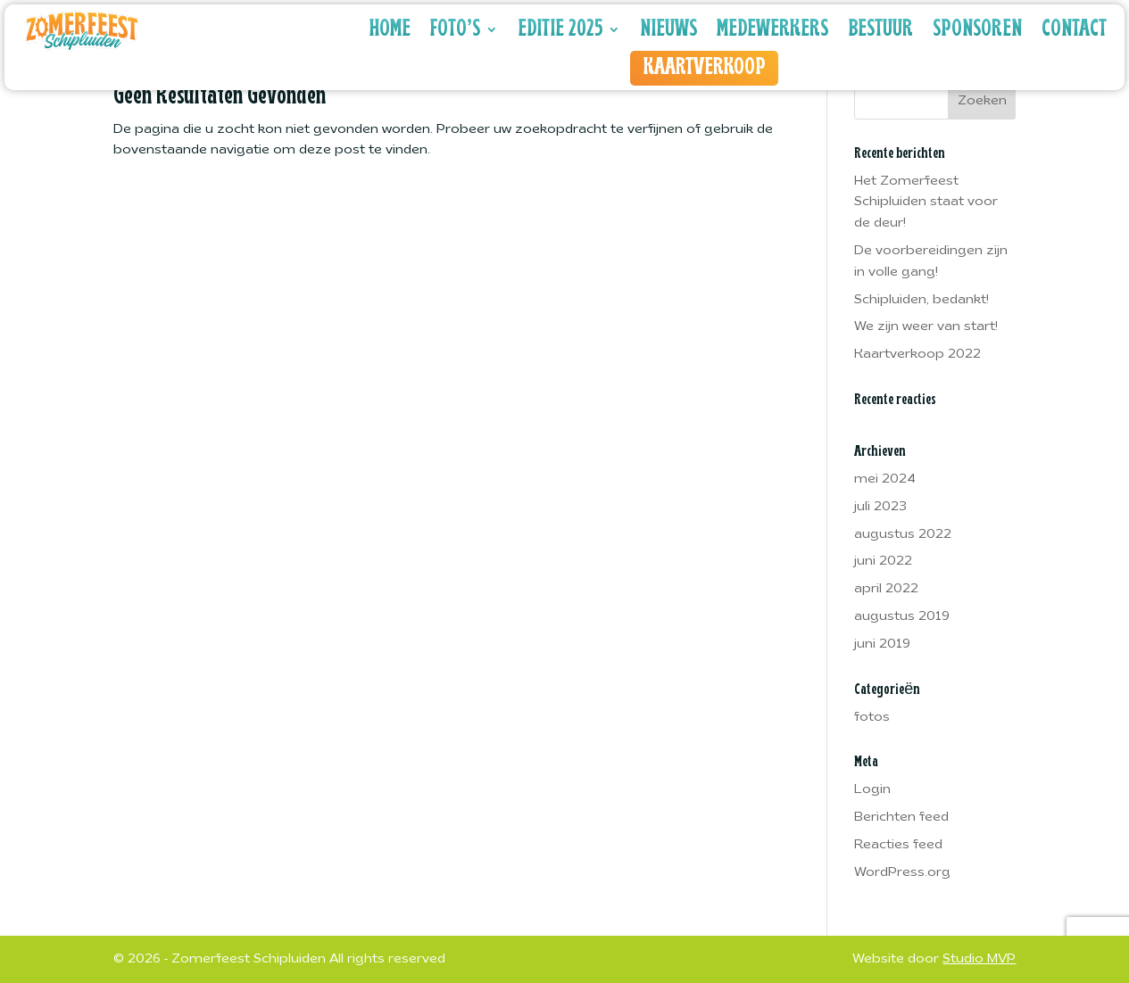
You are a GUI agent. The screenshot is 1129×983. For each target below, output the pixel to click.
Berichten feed (901, 817)
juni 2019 (882, 644)
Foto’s (455, 29)
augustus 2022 (902, 534)
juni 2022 (883, 561)
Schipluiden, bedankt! (921, 300)
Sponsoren (977, 29)
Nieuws (668, 29)
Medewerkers (772, 29)
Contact (1074, 29)
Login (872, 790)
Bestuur (880, 29)
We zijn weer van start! (926, 327)
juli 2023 (880, 507)
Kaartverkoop (704, 67)
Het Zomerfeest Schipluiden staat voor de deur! (926, 203)
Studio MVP (979, 959)
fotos (872, 717)
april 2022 (886, 589)
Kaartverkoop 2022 (917, 354)
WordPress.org (902, 873)
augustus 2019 (902, 617)
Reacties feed (898, 845)
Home (390, 29)
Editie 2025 (560, 29)
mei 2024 (885, 479)
